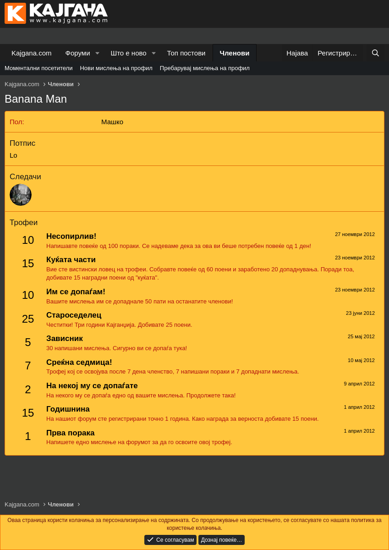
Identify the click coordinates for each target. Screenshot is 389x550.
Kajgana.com (31, 53)
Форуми (78, 53)
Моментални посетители (38, 68)
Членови (235, 53)
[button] (97, 52)
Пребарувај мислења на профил (205, 68)
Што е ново (128, 53)
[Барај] (375, 52)
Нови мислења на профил (116, 68)
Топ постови (186, 53)
